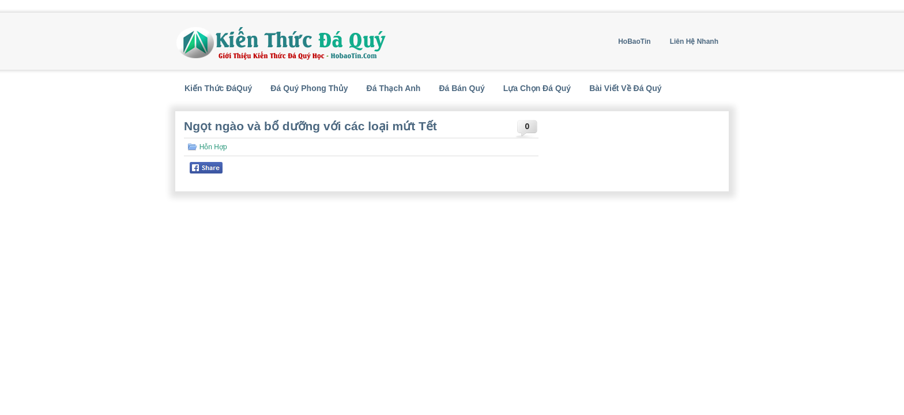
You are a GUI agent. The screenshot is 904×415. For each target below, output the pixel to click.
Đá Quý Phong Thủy (309, 88)
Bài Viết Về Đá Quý (625, 88)
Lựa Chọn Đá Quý (537, 88)
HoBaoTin (634, 41)
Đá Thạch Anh (394, 88)
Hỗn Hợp (213, 147)
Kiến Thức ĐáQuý (218, 88)
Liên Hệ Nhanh (694, 41)
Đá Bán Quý (461, 88)
